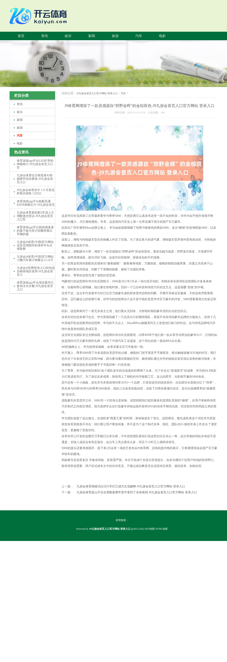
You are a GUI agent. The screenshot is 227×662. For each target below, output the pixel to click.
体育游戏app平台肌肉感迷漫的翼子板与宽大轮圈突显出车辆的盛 (35, 231)
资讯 (44, 36)
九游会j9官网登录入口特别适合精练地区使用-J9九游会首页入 (36, 271)
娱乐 (68, 36)
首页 (21, 36)
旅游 (115, 36)
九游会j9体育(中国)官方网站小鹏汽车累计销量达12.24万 (35, 258)
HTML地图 (161, 528)
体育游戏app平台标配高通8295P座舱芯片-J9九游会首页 (36, 203)
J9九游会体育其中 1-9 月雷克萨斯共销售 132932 (36, 191)
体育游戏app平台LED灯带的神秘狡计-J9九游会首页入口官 (35, 164)
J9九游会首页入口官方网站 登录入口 (97, 93)
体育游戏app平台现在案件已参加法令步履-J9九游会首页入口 (35, 286)
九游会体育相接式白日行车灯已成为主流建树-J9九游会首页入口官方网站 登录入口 (131, 486)
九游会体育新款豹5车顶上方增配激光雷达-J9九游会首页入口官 (35, 216)
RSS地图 (150, 528)
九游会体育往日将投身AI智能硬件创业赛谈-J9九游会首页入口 (35, 179)
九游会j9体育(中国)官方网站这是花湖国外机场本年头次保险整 (35, 245)
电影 (162, 36)
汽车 (138, 36)
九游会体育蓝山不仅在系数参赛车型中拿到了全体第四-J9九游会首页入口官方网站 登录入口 (137, 492)
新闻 (91, 36)
